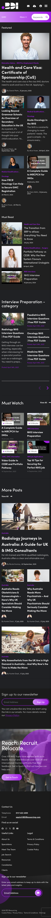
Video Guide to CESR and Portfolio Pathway (12, 464)
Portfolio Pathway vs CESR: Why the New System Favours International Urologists (36, 257)
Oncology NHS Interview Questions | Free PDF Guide (38, 336)
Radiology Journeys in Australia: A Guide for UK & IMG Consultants (25, 544)
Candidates (7, 864)
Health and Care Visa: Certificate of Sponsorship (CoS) (22, 72)
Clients (4, 870)
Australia (5, 533)
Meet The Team (9, 849)
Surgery (45, 248)
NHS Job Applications (35, 456)
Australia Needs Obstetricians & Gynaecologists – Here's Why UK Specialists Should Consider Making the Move (12, 599)
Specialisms (7, 844)
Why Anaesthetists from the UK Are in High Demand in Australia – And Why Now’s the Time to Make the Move (25, 664)
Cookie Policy (33, 849)
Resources (6, 859)
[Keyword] (38, 17)
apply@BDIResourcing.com (28, 817)
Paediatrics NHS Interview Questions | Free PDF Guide (38, 318)
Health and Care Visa (32, 224)
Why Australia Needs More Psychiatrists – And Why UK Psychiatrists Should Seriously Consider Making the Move (38, 599)
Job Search (6, 854)
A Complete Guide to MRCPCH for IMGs (37, 174)
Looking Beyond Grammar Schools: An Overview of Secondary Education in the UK (12, 118)
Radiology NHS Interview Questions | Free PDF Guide (13, 333)
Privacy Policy (12, 715)
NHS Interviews (29, 271)
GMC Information (13, 456)
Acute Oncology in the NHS (37, 121)
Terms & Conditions (35, 839)
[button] (47, 388)
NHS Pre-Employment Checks (28, 63)
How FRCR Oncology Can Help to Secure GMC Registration (12, 185)
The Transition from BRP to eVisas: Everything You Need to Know (35, 233)
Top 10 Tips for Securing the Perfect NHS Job (36, 463)
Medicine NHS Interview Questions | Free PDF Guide (38, 355)
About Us (6, 839)
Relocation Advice (8, 63)
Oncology (30, 116)
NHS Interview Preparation (32, 276)
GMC (4, 17)
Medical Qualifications (35, 111)
